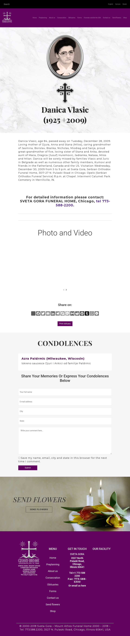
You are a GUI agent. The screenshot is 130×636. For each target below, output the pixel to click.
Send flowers (116, 18)
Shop (125, 18)
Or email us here (77, 585)
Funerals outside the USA (92, 18)
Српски (117, 4)
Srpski (125, 4)
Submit (28, 468)
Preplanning (43, 18)
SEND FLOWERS (39, 509)
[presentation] (63, 289)
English (110, 4)
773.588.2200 (34, 629)
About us (52, 18)
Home (35, 18)
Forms (79, 18)
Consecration (61, 18)
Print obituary (65, 324)
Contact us (106, 18)
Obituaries (71, 18)
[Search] (54, 4)
